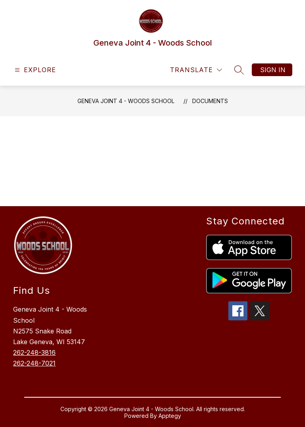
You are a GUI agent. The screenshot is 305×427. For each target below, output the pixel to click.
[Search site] (239, 70)
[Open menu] (34, 70)
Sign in (273, 70)
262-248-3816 (34, 352)
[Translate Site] (196, 70)
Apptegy (169, 415)
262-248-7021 (34, 363)
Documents (210, 101)
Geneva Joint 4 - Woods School (125, 101)
